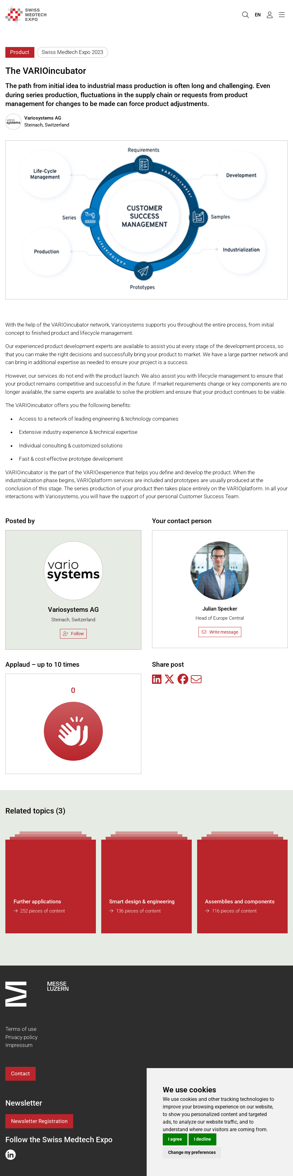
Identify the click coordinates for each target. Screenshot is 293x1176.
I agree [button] (175, 1139)
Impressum (18, 1045)
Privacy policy (21, 1037)
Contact (20, 1073)
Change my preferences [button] (192, 1152)
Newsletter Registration (39, 1121)
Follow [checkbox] (73, 633)
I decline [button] (202, 1139)
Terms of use (21, 1029)
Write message (219, 632)
